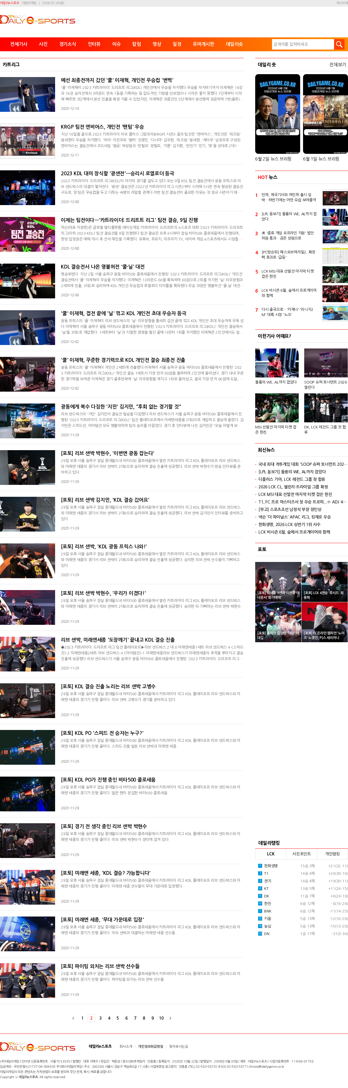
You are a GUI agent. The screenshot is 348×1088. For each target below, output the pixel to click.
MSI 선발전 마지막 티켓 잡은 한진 (275, 429)
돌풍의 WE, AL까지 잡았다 (276, 382)
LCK (270, 854)
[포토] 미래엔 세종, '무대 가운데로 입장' (102, 919)
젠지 (264, 881)
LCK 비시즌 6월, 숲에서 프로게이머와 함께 (289, 293)
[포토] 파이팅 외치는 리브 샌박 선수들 (100, 966)
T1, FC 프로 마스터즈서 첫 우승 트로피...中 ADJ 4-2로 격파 (303, 502)
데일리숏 (234, 44)
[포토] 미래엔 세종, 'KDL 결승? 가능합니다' (106, 873)
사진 (43, 44)
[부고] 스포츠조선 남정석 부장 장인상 (289, 510)
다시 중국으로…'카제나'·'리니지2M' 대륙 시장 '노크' (287, 312)
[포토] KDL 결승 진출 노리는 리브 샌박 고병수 (108, 686)
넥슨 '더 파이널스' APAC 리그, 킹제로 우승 (294, 517)
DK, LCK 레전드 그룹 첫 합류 (325, 429)
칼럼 (136, 44)
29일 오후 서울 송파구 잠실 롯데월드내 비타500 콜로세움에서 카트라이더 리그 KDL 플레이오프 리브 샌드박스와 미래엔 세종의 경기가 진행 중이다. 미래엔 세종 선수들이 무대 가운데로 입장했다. (150, 883)
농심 (264, 926)
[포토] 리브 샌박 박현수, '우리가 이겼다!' (103, 593)
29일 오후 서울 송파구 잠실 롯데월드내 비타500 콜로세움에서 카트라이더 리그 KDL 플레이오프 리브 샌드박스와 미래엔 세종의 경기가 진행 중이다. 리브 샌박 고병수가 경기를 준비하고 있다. (150, 697)
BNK (264, 911)
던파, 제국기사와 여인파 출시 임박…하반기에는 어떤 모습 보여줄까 (289, 197)
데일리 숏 (267, 64)
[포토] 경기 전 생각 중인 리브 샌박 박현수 (104, 826)
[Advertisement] (301, 739)
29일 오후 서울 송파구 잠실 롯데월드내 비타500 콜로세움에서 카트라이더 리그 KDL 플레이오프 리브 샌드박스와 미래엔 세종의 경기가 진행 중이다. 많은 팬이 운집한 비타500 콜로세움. (150, 790)
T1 (263, 873)
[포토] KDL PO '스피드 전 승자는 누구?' (102, 733)
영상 (157, 44)
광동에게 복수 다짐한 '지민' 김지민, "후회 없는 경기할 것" (121, 406)
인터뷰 (94, 44)
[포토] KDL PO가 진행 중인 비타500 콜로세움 (108, 779)
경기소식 (67, 44)
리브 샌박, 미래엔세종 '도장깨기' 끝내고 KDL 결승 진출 (118, 640)
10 (161, 1018)
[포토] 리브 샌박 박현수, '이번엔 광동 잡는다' (107, 453)
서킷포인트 (301, 854)
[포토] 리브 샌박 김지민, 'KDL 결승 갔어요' (105, 500)
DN (263, 934)
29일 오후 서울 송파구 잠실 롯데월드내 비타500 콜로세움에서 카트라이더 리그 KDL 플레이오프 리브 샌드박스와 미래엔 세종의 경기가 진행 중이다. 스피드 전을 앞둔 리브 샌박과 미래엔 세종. (150, 743)
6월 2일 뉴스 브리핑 (273, 159)
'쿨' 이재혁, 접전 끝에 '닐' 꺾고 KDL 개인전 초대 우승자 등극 (123, 313)
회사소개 (342, 3)
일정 (177, 44)
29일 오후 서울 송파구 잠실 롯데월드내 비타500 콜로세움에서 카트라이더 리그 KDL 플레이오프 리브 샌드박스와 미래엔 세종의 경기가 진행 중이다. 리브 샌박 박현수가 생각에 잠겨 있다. (150, 836)
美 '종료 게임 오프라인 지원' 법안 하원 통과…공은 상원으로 (288, 235)
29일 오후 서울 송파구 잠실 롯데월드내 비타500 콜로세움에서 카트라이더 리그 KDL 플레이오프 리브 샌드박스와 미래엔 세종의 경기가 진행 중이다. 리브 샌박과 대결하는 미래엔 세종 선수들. (150, 930)
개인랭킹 (332, 854)
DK (263, 896)
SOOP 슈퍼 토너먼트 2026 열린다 (325, 384)
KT (263, 888)
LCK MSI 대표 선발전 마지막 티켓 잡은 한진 (288, 273)
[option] (301, 389)
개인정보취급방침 (150, 1046)
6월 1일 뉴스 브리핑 (321, 159)
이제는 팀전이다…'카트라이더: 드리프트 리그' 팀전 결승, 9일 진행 (129, 220)
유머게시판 (203, 44)
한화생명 (268, 866)
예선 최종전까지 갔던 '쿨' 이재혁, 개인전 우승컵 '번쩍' (117, 80)
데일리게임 (29, 3)
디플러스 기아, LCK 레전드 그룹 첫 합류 (291, 479)
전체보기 (337, 64)
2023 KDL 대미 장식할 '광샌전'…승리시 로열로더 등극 (117, 173)
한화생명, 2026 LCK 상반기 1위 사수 (289, 525)
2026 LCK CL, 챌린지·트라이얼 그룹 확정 (293, 487)
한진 (264, 903)
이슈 (116, 44)
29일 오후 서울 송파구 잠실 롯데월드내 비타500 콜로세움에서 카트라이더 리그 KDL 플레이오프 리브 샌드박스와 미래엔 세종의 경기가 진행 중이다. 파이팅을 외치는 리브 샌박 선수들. (150, 976)
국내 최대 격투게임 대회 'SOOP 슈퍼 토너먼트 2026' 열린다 (303, 464)
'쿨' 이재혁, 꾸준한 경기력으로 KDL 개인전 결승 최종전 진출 (123, 360)
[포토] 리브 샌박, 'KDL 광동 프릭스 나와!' (104, 546)
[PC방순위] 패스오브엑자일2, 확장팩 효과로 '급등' (288, 254)
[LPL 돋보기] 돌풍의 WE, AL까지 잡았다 (289, 216)
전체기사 (18, 44)
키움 (264, 919)
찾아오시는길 (178, 1046)
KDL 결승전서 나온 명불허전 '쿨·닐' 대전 (103, 266)
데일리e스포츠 (9, 3)
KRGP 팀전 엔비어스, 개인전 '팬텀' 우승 (102, 127)
